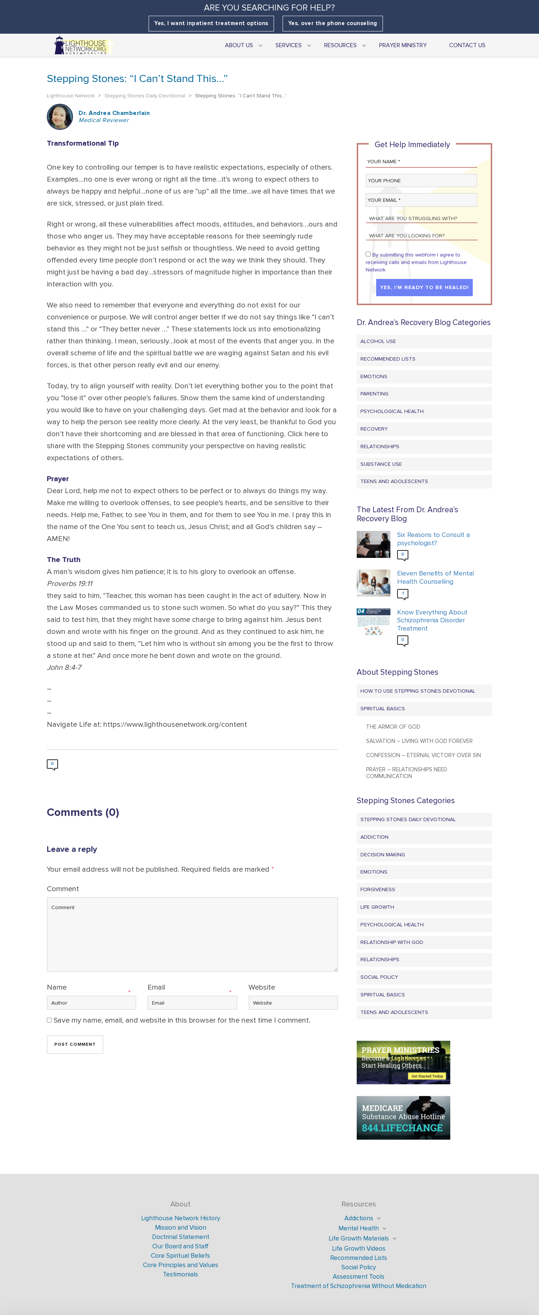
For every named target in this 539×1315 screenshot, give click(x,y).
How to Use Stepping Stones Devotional (417, 691)
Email (156, 987)
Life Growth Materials (359, 1238)
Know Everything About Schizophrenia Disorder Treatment (432, 620)
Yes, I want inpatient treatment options (211, 23)
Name (57, 987)
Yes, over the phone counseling (332, 23)
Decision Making (382, 854)
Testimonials (180, 1274)
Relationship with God (391, 942)
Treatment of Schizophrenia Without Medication (358, 1286)
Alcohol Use (378, 341)
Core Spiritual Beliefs (180, 1256)
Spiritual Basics (382, 708)
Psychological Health (392, 411)
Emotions (373, 376)
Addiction (374, 837)
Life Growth (377, 907)
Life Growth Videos (359, 1248)
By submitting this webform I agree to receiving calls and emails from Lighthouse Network (416, 262)
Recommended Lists (387, 359)
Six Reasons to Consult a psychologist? (433, 539)
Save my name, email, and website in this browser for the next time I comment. (182, 1020)
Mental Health (358, 1228)
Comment (63, 888)
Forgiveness (377, 889)
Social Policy (379, 977)
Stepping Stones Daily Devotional (408, 819)
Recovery (374, 429)
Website (262, 987)
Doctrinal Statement (180, 1237)
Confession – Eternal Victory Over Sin (423, 755)
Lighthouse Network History (180, 1218)
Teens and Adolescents (394, 481)
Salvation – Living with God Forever (419, 741)
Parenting (374, 394)
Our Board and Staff (180, 1246)
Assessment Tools (358, 1277)
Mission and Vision (180, 1228)
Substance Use (381, 464)
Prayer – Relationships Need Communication (406, 773)
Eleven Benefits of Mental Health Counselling (435, 578)
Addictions (358, 1218)
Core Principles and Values (180, 1265)
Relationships (379, 446)
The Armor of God (393, 726)
